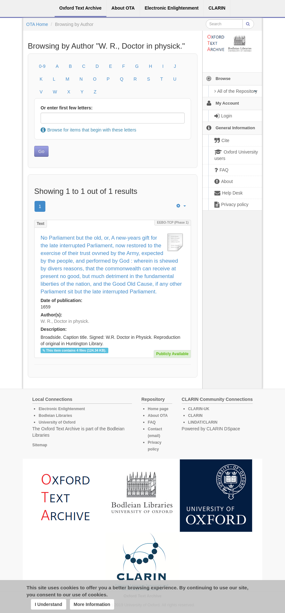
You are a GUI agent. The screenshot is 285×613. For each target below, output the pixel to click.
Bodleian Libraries (55, 415)
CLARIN (195, 415)
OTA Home (37, 24)
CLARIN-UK (199, 409)
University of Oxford (57, 422)
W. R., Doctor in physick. (65, 321)
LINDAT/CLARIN (203, 422)
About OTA (158, 415)
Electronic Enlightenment (62, 409)
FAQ (152, 422)
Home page (158, 409)
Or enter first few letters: (67, 107)
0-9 (42, 66)
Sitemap (39, 445)
